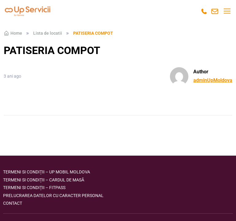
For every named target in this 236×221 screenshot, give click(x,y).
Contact (12, 203)
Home (13, 33)
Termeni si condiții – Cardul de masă (43, 179)
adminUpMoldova (212, 80)
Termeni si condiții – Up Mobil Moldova (46, 171)
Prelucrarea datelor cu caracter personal (53, 195)
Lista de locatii (47, 33)
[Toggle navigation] (226, 11)
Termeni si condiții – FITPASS (34, 187)
